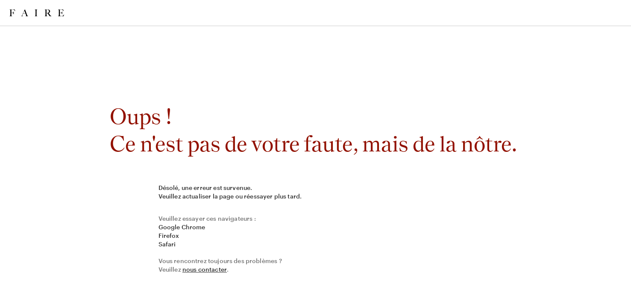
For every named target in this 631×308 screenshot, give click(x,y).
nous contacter (204, 269)
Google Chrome (181, 227)
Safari (167, 244)
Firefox (168, 235)
